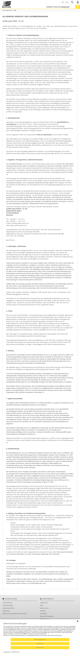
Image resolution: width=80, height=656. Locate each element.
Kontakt (42, 611)
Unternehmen (7, 603)
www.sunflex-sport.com (49, 164)
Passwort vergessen (47, 616)
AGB (14, 10)
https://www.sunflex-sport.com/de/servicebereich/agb (35, 153)
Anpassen (40, 647)
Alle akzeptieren (40, 640)
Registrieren (44, 619)
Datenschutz (44, 608)
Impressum (44, 603)
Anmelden (43, 613)
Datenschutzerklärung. (55, 635)
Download (5, 611)
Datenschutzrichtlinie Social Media (14, 613)
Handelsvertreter (8, 608)
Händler (65, 7)
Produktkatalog (7, 605)
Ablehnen (40, 644)
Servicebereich (7, 10)
